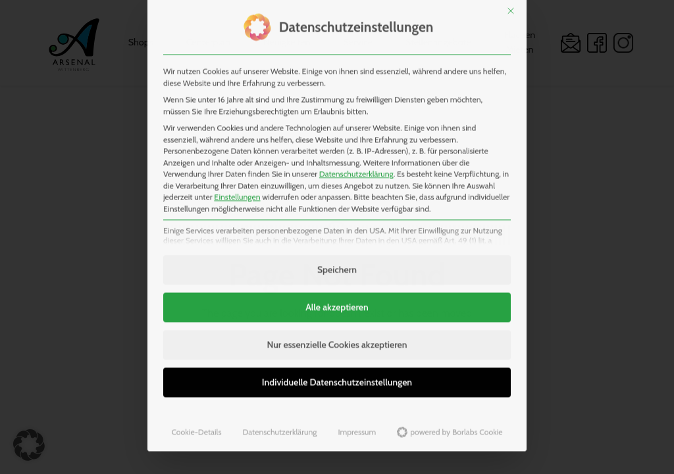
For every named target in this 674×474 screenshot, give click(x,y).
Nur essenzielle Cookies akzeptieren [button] (337, 317)
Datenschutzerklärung (356, 146)
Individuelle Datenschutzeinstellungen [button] (337, 355)
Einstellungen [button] (237, 169)
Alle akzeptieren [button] (337, 280)
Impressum (357, 404)
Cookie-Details (196, 404)
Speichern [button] (337, 242)
